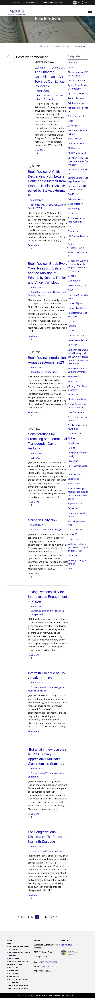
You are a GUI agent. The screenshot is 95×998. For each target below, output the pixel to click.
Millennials (73, 394)
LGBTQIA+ (35, 457)
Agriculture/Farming (78, 93)
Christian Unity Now (42, 520)
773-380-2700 (48, 966)
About (10, 943)
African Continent (77, 80)
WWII (39, 208)
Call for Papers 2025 (17, 985)
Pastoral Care (75, 433)
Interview (72, 321)
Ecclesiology (74, 208)
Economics (73, 213)
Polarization (74, 443)
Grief (70, 290)
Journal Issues (14, 964)
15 (32, 916)
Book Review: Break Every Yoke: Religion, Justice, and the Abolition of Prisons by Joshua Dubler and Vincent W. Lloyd (47, 273)
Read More (40, 149)
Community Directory (59, 46)
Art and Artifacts (76, 98)
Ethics (40, 95)
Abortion (72, 62)
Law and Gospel (76, 335)
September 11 (75, 503)
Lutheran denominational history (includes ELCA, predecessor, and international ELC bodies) (78, 356)
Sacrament (73, 478)
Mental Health (75, 381)
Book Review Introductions (43, 371)
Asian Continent (76, 116)
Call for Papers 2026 (17, 988)
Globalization (74, 280)
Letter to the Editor (77, 340)
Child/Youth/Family (77, 153)
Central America (76, 143)
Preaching (73, 460)
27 (52, 916)
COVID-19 (73, 194)
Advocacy (72, 67)
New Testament (76, 412)
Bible (70, 120)
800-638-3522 (51, 962)
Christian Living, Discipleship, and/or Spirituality (78, 161)
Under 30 (72, 534)
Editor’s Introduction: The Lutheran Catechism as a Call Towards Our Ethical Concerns (50, 76)
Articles (13, 967)
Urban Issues (74, 539)
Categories (15, 973)
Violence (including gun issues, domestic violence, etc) (78, 547)
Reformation (74, 473)
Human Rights (75, 303)
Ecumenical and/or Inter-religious (47, 529)
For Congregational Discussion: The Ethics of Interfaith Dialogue (46, 836)
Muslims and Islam (37, 690)
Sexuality (72, 508)
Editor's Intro (74, 226)
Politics (71, 447)
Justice (71, 330)
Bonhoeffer (74, 125)
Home (43, 46)
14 (27, 916)
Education (33, 776)
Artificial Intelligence (78, 103)
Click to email (67, 944)
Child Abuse (74, 148)
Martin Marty (74, 376)
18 (46, 916)
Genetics (72, 275)
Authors (13, 970)
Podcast (72, 438)
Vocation (72, 555)
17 (41, 916)
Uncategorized (35, 614)
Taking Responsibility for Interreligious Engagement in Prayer (47, 596)
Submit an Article (18, 961)
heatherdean (43, 90)
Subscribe (14, 958)
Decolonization (75, 203)
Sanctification (74, 483)
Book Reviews (37, 204)
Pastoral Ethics (77, 247)
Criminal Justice (53, 291)
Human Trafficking (77, 308)
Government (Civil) (77, 285)
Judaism (72, 325)
